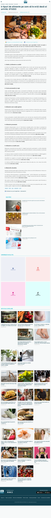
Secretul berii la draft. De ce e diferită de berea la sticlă (41, 384)
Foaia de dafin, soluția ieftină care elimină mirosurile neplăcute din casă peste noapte (25, 384)
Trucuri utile (16, 4)
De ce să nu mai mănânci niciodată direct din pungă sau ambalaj (8, 460)
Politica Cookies (25, 497)
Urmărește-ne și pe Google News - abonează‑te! (16, 191)
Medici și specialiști (8, 497)
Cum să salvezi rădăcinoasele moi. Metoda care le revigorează (25, 325)
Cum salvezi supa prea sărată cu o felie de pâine (25, 422)
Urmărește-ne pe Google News (32, 42)
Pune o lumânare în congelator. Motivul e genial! (24, 460)
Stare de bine (11, 4)
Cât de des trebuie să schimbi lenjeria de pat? (24, 363)
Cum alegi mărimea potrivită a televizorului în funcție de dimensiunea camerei (24, 343)
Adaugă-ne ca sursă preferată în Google (14, 42)
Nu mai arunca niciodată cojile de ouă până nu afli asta (25, 442)
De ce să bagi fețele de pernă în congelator (8, 422)
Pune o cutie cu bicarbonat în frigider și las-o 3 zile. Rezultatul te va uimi (8, 442)
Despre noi (2, 497)
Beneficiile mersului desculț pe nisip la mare (8, 384)
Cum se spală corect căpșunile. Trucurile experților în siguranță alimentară (24, 480)
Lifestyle (6, 4)
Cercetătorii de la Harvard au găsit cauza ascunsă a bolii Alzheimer (33, 200)
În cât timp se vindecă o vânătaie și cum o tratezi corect (41, 325)
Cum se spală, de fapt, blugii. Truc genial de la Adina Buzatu (8, 479)
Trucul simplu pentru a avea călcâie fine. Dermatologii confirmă (42, 342)
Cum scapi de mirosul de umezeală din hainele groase (42, 442)
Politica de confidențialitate (17, 497)
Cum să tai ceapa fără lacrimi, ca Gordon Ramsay (41, 403)
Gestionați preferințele (32, 497)
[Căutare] (49, 1)
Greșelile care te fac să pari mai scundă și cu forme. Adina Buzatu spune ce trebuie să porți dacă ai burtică (25, 404)
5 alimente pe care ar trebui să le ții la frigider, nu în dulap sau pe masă (9, 325)
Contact (38, 497)
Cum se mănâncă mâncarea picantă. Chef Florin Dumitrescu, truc (41, 461)
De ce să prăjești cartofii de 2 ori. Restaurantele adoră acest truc (8, 403)
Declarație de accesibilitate (45, 497)
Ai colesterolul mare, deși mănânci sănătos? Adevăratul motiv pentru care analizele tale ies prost (32, 226)
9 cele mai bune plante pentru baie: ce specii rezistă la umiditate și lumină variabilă (8, 364)
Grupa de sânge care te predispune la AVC (29, 237)
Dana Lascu (4, 12)
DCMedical (3, 4)
